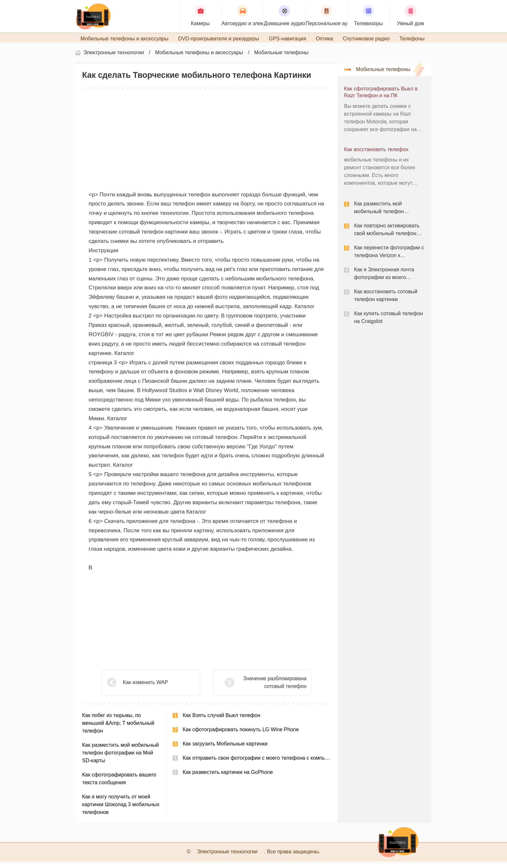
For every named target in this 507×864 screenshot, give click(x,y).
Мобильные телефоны (281, 55)
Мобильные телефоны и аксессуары (199, 55)
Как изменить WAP (145, 685)
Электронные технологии (113, 55)
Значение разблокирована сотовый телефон (258, 685)
